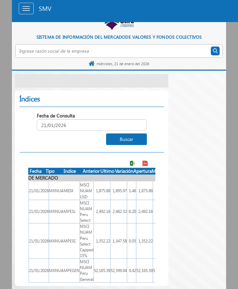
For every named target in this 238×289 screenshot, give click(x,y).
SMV (45, 8)
